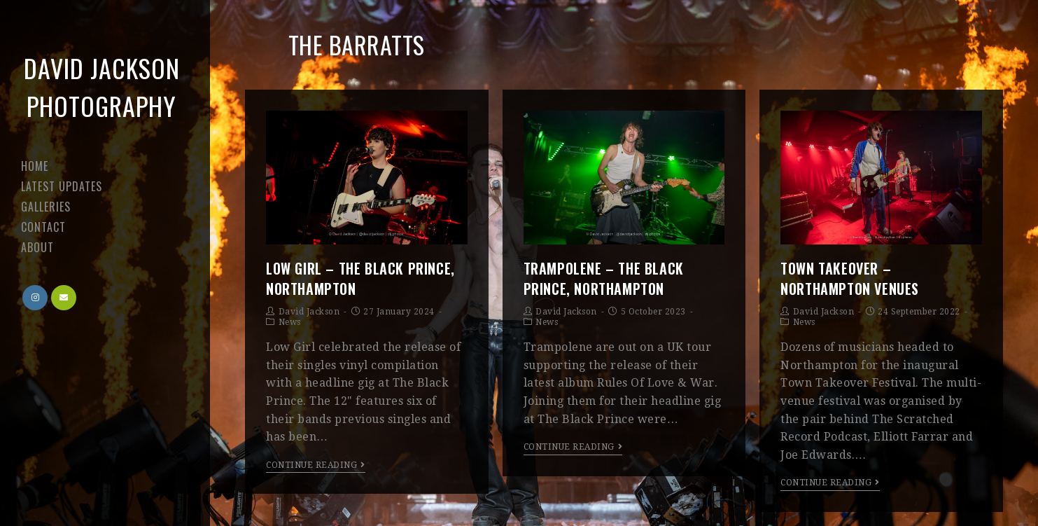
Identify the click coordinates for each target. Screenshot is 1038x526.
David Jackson (309, 312)
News (290, 322)
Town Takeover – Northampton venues (849, 278)
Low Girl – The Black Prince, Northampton (360, 278)
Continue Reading (315, 465)
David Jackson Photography (102, 86)
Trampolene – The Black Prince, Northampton (604, 278)
